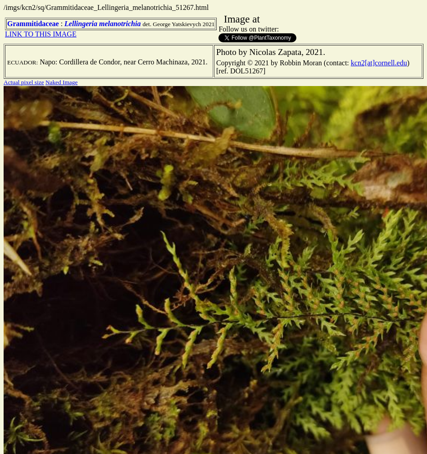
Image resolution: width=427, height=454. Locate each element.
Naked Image (61, 82)
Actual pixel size (24, 82)
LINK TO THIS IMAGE (41, 34)
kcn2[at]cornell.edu (379, 63)
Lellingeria (80, 23)
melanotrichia (120, 23)
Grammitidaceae (33, 23)
